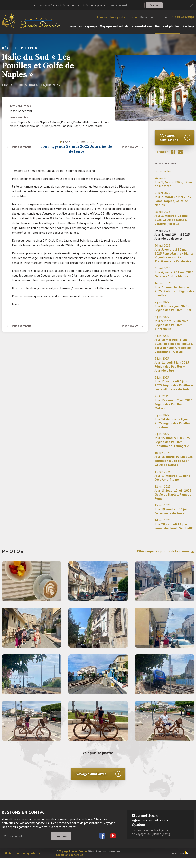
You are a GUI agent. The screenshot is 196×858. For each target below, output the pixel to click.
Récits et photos (167, 26)
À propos (102, 17)
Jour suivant (130, 147)
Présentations (142, 26)
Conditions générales (69, 855)
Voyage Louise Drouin (73, 851)
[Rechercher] (154, 17)
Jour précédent (22, 147)
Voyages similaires (169, 137)
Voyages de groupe (83, 26)
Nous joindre (118, 17)
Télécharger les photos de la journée (165, 551)
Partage (188, 26)
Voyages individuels (114, 26)
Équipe (133, 17)
